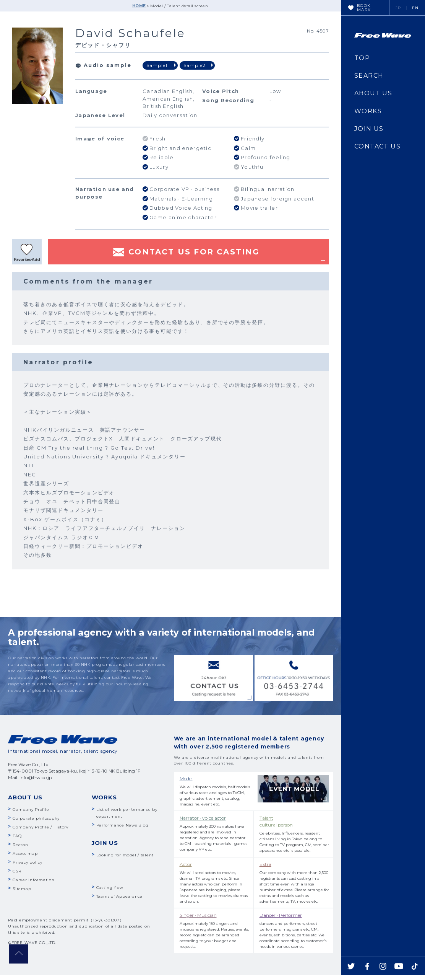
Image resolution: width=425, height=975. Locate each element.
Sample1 (156, 65)
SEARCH (368, 75)
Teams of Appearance (119, 896)
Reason (20, 844)
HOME (139, 5)
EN (415, 8)
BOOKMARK (364, 7)
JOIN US (369, 128)
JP (398, 8)
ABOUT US (373, 93)
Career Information (34, 879)
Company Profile (31, 809)
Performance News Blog (122, 825)
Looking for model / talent (125, 855)
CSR (17, 871)
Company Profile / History (40, 827)
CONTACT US (377, 146)
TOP (362, 58)
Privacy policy (27, 862)
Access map (25, 853)
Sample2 (194, 65)
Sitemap (22, 888)
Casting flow (109, 887)
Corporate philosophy (36, 818)
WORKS (368, 111)
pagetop (18, 954)
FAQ (17, 835)
